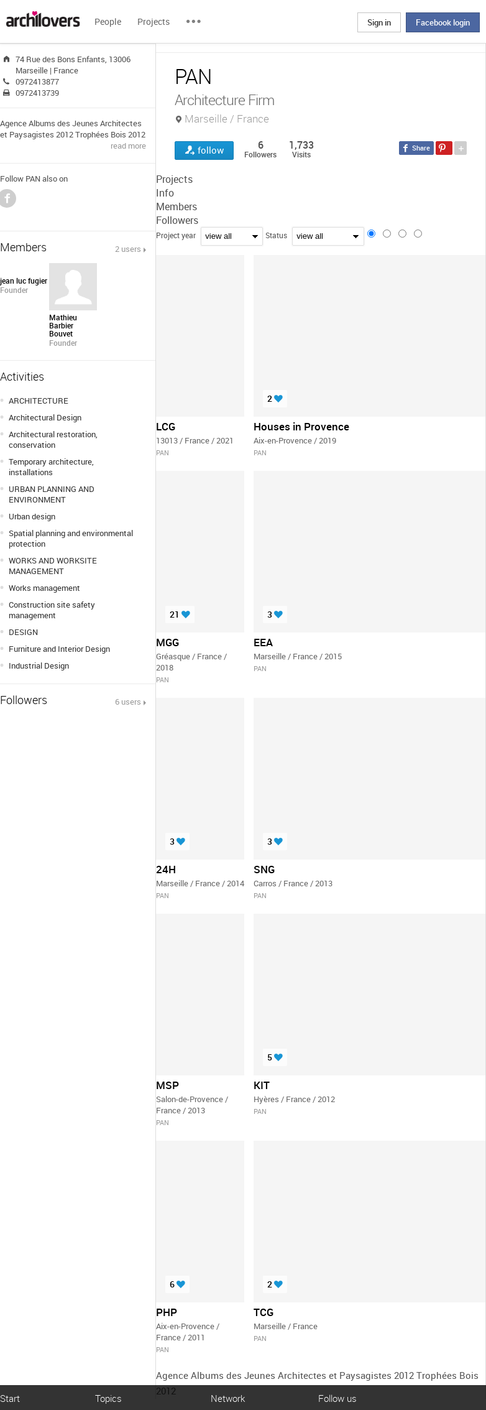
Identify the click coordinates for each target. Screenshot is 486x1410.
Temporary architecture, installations (51, 467)
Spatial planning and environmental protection (71, 538)
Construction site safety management (52, 610)
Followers (177, 220)
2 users (128, 249)
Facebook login (443, 22)
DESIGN (23, 632)
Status (276, 235)
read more (128, 145)
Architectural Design (45, 417)
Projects (153, 21)
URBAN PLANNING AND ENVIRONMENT (51, 494)
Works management (44, 587)
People (107, 21)
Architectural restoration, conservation (53, 439)
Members (176, 206)
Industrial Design (39, 665)
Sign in (379, 22)
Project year (176, 235)
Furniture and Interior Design (59, 648)
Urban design (32, 516)
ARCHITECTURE (38, 400)
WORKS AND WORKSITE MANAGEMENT (53, 566)
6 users (128, 702)
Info (165, 193)
